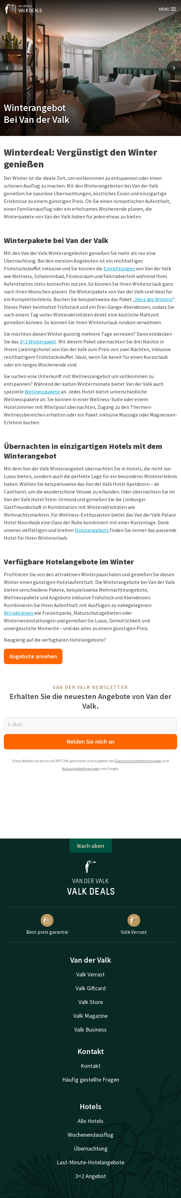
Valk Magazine (90, 1015)
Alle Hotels (90, 1121)
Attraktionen (19, 613)
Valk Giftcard (91, 988)
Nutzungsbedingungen (81, 768)
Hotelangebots (92, 530)
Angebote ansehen (33, 656)
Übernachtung (91, 1148)
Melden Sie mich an (90, 741)
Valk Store (90, 1002)
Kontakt (91, 1065)
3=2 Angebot (90, 1176)
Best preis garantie (47, 924)
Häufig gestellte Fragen (90, 1079)
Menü (167, 9)
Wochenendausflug (90, 1134)
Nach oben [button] (90, 845)
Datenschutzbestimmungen (138, 760)
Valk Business (90, 1029)
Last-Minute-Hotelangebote (90, 1162)
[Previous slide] (7, 68)
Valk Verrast (134, 924)
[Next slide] (174, 68)
